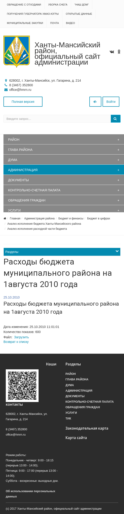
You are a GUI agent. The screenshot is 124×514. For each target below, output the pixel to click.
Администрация (23, 170)
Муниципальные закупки (25, 23)
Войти (110, 101)
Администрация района (39, 218)
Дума (12, 160)
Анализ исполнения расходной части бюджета (37, 228)
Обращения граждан (26, 200)
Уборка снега (57, 4)
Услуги (14, 210)
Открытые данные (79, 13)
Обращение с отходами (24, 4)
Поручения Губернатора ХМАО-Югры (33, 13)
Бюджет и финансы (70, 218)
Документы (18, 180)
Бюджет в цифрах (98, 218)
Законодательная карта (87, 428)
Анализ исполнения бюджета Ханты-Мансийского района (44, 223)
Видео (70, 23)
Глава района (20, 150)
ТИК (68, 418)
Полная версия (23, 101)
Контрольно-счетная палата (34, 190)
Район (13, 139)
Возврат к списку (16, 342)
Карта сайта (76, 437)
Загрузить (21, 337)
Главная (15, 218)
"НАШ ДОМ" (82, 4)
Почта (54, 23)
